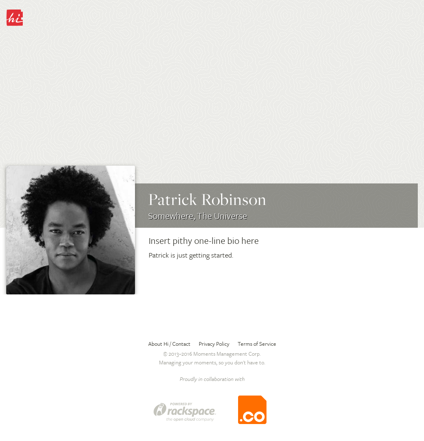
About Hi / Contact (169, 344)
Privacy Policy (214, 344)
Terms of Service (257, 344)
